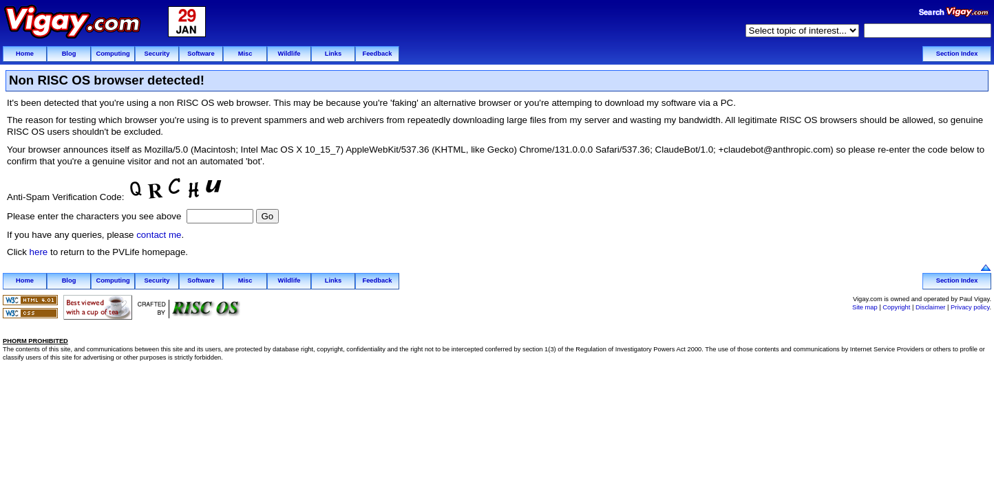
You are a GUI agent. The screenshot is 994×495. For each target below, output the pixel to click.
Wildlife (288, 53)
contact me (158, 235)
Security (157, 53)
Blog (69, 53)
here (39, 252)
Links (333, 53)
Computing (112, 53)
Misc (245, 53)
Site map (865, 307)
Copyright (896, 307)
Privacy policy (970, 307)
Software (200, 53)
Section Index (957, 53)
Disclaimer (931, 307)
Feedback (377, 53)
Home (25, 53)
